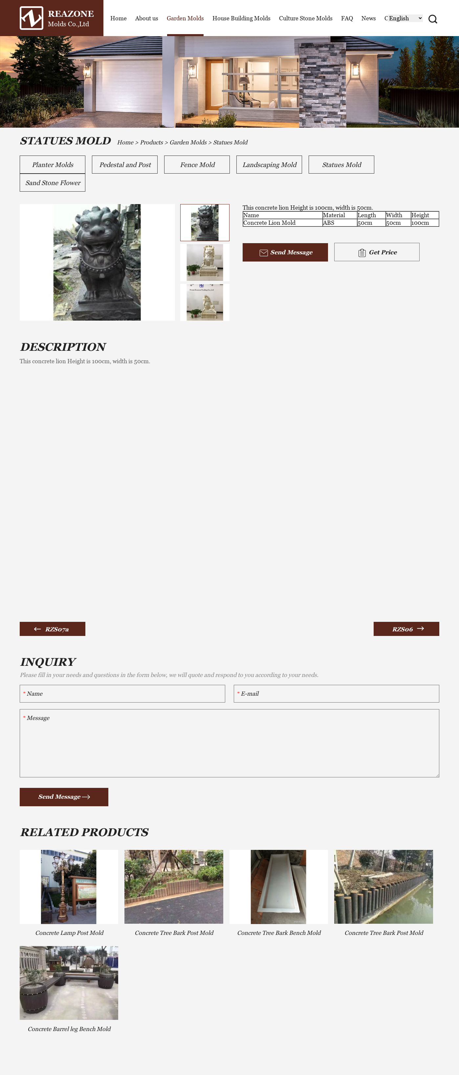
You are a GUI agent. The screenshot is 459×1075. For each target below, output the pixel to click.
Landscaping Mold (269, 164)
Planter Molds (52, 164)
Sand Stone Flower (52, 182)
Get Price (377, 253)
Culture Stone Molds (306, 18)
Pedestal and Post (125, 164)
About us (146, 18)
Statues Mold (230, 142)
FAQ (347, 18)
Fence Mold (197, 164)
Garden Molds (185, 18)
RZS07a (57, 629)
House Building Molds (241, 18)
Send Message (285, 253)
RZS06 (402, 629)
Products (151, 142)
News (368, 18)
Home (118, 18)
